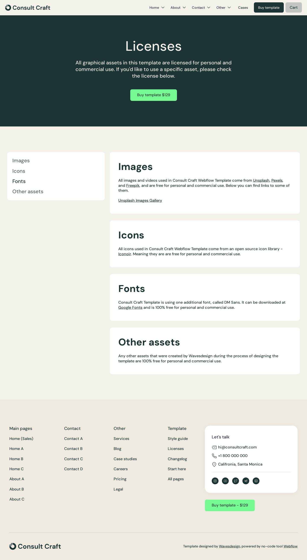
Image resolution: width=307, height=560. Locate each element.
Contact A (73, 438)
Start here (177, 469)
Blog (117, 448)
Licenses (176, 448)
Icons (18, 171)
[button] (157, 7)
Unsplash (261, 180)
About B (16, 489)
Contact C (73, 459)
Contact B (73, 448)
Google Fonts (130, 307)
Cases (243, 7)
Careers (121, 469)
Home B (16, 459)
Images (21, 160)
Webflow (291, 546)
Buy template (268, 7)
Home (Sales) (21, 438)
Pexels (276, 180)
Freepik (132, 185)
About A (16, 479)
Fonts (19, 181)
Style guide (178, 438)
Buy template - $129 (230, 505)
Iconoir (124, 254)
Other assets (27, 191)
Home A (16, 448)
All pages (176, 479)
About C (16, 499)
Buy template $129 (153, 94)
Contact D (73, 469)
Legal (118, 489)
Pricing (120, 479)
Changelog (177, 459)
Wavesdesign (229, 546)
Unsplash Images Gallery (140, 200)
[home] (27, 8)
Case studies (125, 459)
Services (121, 438)
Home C (16, 469)
